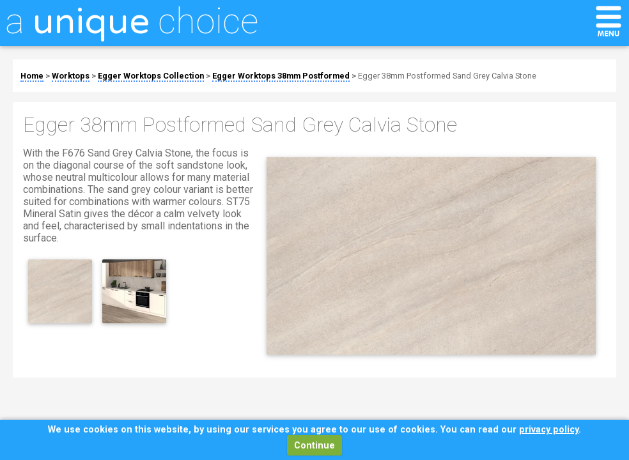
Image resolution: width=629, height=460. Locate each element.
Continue (314, 445)
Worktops (70, 75)
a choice (131, 21)
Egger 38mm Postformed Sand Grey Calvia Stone (447, 75)
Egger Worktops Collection (151, 75)
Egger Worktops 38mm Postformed (281, 75)
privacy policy (549, 429)
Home (31, 75)
